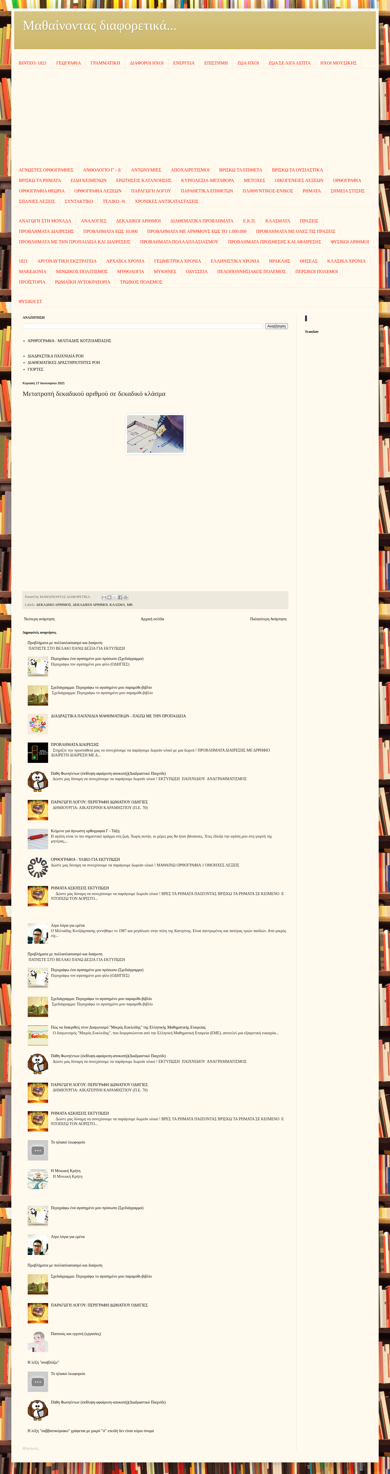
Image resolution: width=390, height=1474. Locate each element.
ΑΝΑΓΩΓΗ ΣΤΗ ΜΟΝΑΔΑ (45, 220)
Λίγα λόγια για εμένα (68, 925)
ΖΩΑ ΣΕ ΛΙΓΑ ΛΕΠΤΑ (290, 63)
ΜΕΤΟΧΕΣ (254, 180)
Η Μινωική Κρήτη (65, 1171)
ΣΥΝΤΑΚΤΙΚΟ (79, 201)
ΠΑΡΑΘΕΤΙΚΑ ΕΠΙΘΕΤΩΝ (207, 190)
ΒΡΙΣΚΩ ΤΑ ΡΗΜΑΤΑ (40, 180)
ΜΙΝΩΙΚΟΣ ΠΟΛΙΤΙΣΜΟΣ (81, 271)
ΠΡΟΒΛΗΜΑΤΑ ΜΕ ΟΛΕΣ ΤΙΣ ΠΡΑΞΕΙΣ (295, 231)
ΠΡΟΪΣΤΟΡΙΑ (32, 282)
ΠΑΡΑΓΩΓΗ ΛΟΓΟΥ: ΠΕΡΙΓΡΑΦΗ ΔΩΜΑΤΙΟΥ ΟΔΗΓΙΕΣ (99, 802)
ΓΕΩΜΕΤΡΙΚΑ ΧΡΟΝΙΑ (177, 261)
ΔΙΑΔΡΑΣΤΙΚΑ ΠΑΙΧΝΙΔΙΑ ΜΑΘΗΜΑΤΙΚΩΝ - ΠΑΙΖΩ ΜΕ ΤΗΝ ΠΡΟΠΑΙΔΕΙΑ (118, 716)
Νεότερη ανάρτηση (39, 619)
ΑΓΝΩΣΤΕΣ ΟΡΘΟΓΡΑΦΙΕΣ (46, 170)
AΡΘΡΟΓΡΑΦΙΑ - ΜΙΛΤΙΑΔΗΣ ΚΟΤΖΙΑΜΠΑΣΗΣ (69, 341)
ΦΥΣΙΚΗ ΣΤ (30, 301)
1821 (23, 261)
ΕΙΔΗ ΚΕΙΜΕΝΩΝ (89, 180)
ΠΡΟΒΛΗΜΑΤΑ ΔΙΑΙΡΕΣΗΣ (46, 231)
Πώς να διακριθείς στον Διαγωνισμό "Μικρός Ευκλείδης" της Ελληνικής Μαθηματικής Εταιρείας (128, 1027)
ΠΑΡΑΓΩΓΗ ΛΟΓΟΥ (151, 190)
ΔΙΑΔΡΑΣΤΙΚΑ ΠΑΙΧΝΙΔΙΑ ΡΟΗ (56, 356)
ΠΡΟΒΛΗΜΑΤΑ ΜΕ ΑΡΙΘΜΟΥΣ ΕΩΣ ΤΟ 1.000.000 (197, 231)
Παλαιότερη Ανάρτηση (268, 619)
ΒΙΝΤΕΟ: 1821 (33, 63)
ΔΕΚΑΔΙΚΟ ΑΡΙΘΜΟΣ (53, 605)
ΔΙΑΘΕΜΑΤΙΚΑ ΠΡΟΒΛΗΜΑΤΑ (202, 220)
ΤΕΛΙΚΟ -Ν (114, 201)
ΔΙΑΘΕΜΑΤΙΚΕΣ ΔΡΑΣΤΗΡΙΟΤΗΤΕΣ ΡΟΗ (64, 363)
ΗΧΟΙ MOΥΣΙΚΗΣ (338, 63)
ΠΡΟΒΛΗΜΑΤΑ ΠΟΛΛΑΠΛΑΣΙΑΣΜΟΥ (179, 241)
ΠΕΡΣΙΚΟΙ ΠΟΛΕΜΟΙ (316, 271)
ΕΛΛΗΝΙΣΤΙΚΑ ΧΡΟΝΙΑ (235, 261)
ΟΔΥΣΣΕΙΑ (197, 271)
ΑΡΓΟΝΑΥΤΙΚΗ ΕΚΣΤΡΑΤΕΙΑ (67, 261)
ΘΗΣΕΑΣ (309, 261)
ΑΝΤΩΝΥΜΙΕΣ (146, 170)
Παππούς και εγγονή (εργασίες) (76, 1334)
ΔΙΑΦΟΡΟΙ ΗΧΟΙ (147, 63)
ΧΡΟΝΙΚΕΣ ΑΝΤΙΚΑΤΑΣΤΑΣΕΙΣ (166, 201)
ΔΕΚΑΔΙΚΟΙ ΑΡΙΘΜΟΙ (138, 220)
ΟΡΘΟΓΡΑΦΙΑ (347, 180)
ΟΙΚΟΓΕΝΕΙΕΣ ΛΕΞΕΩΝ (299, 180)
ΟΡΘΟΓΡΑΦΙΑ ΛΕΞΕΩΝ (98, 190)
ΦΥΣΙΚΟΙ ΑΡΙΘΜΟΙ (350, 241)
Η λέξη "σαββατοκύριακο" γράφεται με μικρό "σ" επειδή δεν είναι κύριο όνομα (91, 1431)
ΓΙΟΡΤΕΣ (36, 369)
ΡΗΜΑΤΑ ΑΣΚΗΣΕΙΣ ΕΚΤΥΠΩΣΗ (80, 888)
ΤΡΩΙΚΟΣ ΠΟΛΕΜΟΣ (141, 282)
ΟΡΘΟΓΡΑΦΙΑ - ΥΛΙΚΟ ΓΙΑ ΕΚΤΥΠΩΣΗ (85, 859)
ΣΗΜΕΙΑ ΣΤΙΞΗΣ (348, 190)
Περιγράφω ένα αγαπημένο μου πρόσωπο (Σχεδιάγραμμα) (97, 658)
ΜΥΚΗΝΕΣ (165, 271)
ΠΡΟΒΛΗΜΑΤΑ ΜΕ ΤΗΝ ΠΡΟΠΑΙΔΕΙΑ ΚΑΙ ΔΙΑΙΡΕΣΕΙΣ (75, 241)
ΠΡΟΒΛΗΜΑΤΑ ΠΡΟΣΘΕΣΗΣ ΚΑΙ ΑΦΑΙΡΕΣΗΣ (274, 241)
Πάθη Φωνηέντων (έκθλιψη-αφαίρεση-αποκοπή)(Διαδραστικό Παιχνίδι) (108, 773)
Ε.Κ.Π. (249, 220)
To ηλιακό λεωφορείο (68, 1142)
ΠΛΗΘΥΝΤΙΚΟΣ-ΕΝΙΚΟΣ (268, 190)
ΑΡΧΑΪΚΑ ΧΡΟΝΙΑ (125, 261)
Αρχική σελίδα (152, 619)
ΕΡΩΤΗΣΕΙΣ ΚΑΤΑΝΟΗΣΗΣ (144, 180)
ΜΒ (130, 605)
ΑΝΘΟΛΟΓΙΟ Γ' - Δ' (102, 170)
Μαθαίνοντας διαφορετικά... (100, 25)
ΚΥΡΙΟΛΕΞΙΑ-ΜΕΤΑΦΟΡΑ (207, 180)
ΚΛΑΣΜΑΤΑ (278, 220)
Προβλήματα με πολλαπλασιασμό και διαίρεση (65, 643)
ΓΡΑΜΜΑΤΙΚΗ (105, 63)
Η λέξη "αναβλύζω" (43, 1362)
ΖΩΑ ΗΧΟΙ (248, 63)
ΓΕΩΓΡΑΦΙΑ (68, 63)
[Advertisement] (195, 116)
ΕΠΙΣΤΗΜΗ (216, 63)
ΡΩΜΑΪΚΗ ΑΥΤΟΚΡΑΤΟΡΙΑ (82, 282)
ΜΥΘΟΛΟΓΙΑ (130, 271)
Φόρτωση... (32, 1448)
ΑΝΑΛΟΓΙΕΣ (94, 220)
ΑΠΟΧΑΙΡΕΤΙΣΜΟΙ (190, 170)
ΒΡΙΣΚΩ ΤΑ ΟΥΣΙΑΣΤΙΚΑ (297, 170)
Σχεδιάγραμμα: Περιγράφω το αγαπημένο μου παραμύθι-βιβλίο (101, 687)
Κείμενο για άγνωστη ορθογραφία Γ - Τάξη (85, 831)
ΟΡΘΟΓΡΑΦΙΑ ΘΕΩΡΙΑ (42, 190)
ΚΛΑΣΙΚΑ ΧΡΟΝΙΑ (346, 261)
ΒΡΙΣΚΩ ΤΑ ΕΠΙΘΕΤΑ (240, 170)
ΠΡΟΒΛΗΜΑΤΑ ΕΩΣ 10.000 (110, 231)
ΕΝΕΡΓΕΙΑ (184, 63)
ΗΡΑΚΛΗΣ (279, 261)
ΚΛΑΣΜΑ (117, 605)
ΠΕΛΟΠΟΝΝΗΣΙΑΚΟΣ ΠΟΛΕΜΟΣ (251, 271)
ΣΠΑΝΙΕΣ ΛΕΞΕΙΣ (37, 201)
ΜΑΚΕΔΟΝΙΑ (32, 271)
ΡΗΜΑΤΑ (312, 190)
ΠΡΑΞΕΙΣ (309, 220)
